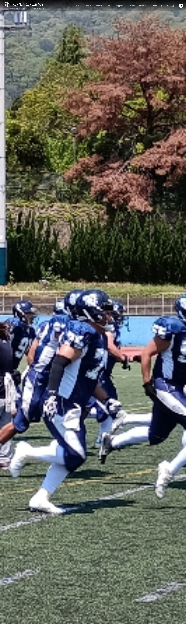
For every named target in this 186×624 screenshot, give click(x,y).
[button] (181, 6)
